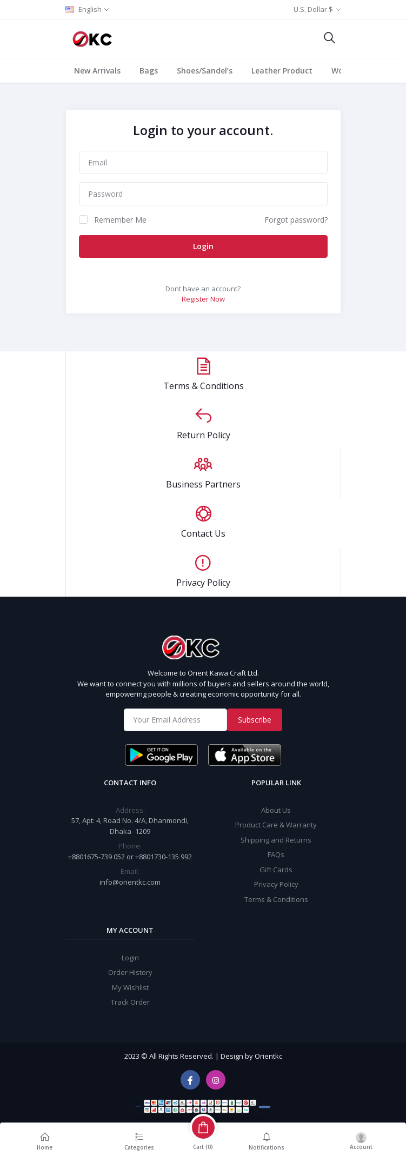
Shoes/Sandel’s (204, 70)
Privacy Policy (276, 882)
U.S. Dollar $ (313, 9)
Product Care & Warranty (276, 823)
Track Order (130, 1000)
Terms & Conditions (276, 897)
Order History (130, 970)
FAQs (276, 853)
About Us (276, 808)
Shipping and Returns (276, 838)
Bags (148, 70)
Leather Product (281, 70)
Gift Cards (275, 867)
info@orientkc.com (130, 880)
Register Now (203, 299)
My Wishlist (130, 986)
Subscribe (254, 718)
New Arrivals (97, 70)
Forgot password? (296, 220)
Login (203, 246)
